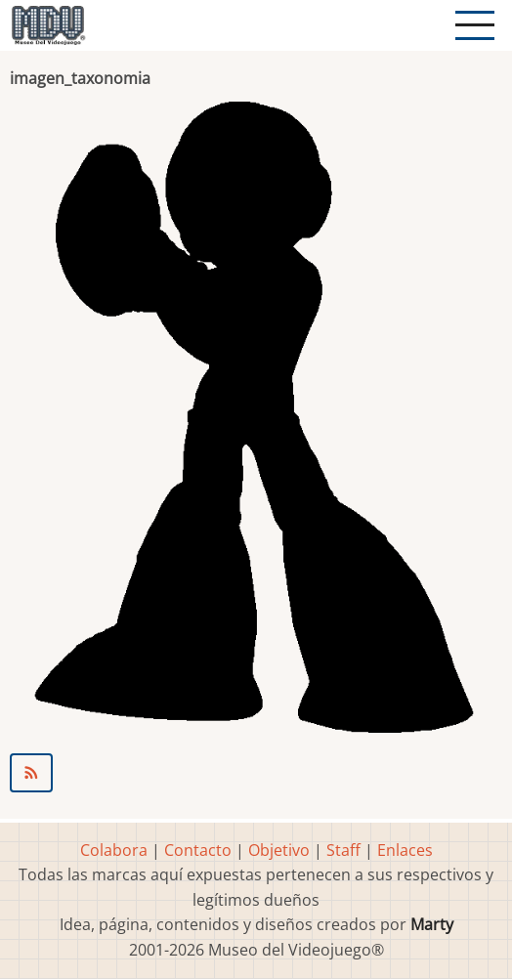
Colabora (114, 850)
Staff (343, 850)
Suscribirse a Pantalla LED (256, 772)
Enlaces (405, 850)
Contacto (198, 850)
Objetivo (279, 850)
